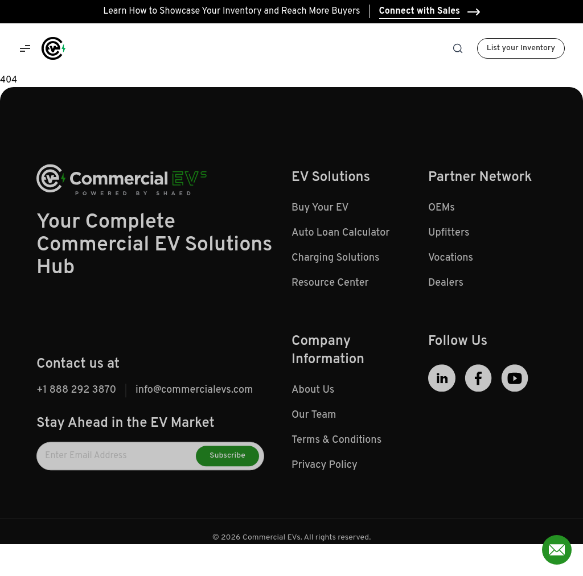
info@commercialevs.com (194, 393)
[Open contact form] (557, 550)
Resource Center (330, 286)
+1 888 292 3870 (76, 393)
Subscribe (227, 458)
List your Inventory (521, 48)
